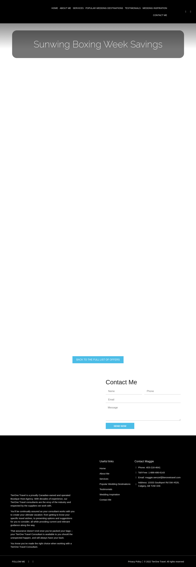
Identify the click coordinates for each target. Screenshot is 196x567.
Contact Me (160, 15)
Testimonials (133, 8)
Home (55, 8)
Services (78, 8)
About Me (65, 8)
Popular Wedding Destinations (104, 8)
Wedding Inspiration (154, 8)
